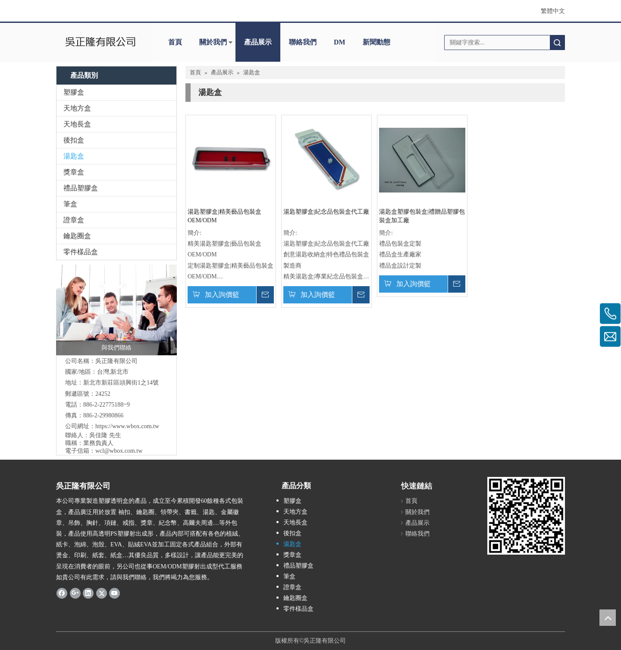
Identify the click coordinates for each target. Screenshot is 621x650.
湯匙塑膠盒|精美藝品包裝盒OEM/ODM (224, 216)
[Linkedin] (88, 593)
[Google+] (75, 593)
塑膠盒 (73, 92)
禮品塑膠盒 (80, 188)
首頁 (175, 42)
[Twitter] (101, 593)
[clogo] (100, 42)
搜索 (557, 42)
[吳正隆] (526, 516)
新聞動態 (376, 42)
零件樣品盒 (80, 252)
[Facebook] (61, 593)
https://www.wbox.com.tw (127, 426)
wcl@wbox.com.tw (118, 451)
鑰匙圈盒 (77, 236)
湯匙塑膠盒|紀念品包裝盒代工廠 (326, 211)
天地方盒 (77, 108)
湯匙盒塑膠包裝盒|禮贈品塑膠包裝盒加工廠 (422, 216)
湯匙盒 (73, 156)
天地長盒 (77, 124)
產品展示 (258, 42)
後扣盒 (73, 140)
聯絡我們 (303, 42)
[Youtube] (114, 593)
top (607, 617)
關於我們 (213, 42)
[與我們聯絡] (116, 310)
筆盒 (70, 204)
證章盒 (73, 220)
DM (339, 42)
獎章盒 (73, 172)
